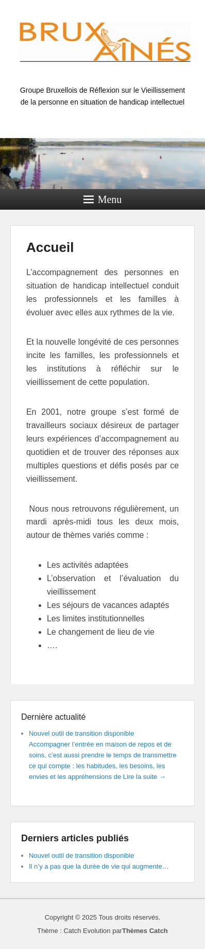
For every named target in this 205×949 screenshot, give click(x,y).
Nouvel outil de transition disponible (81, 733)
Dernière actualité (53, 717)
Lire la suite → (144, 777)
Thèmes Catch (145, 931)
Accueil (50, 247)
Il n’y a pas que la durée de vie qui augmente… (99, 866)
